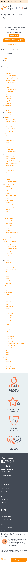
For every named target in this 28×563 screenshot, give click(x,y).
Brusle (5, 310)
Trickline (7, 135)
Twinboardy (8, 114)
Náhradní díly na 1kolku (11, 128)
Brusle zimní (8, 318)
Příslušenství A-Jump (11, 89)
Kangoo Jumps (9, 73)
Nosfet (7, 216)
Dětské (8, 255)
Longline (7, 138)
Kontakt (3, 1)
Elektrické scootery (8, 235)
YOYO (5, 299)
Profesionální (8, 124)
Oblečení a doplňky (8, 292)
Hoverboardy (7, 230)
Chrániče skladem (9, 350)
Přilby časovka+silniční (11, 345)
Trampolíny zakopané (10, 158)
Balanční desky (7, 193)
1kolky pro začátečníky (10, 119)
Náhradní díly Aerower (11, 82)
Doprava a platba (6, 516)
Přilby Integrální (10, 347)
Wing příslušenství (9, 190)
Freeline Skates (7, 112)
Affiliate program (6, 525)
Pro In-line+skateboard (12, 340)
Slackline (6, 133)
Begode (7, 211)
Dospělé (9, 257)
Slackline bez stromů (10, 153)
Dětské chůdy (8, 183)
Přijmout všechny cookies (19, 559)
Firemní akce (4, 499)
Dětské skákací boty (10, 93)
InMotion (8, 202)
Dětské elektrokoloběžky (11, 227)
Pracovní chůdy (9, 175)
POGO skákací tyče (8, 105)
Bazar (5, 359)
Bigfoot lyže (8, 283)
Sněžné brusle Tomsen (11, 244)
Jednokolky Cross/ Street (11, 121)
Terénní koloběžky (9, 306)
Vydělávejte (8, 297)
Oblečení (7, 294)
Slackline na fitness (10, 140)
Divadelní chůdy (9, 179)
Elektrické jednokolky (10, 130)
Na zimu (4, 239)
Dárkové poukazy (8, 287)
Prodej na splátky (6, 519)
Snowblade (8, 281)
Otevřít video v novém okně (14, 44)
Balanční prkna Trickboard (11, 195)
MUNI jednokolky (9, 123)
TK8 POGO (8, 107)
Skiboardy (8, 280)
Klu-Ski (5, 258)
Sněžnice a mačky (8, 273)
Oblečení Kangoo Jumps (12, 75)
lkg (5, 60)
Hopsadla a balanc (7, 70)
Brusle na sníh (9, 243)
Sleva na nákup (9, 290)
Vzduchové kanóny (8, 356)
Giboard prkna (10, 147)
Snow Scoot (6, 260)
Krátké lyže (6, 276)
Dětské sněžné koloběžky (11, 269)
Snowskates (8, 278)
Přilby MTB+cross (10, 336)
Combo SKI (6, 271)
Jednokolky (6, 117)
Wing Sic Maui (8, 186)
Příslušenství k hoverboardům (12, 232)
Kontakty (3, 530)
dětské (8, 324)
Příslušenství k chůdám (12, 181)
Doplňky (9, 101)
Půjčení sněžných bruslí (12, 248)
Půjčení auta (4, 502)
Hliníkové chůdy (7, 174)
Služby (7, 172)
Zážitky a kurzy (9, 288)
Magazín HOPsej (5, 522)
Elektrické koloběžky (8, 218)
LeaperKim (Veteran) (10, 214)
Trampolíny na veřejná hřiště (12, 167)
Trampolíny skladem (10, 156)
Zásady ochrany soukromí (21, 554)
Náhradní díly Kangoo (11, 77)
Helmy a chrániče (7, 333)
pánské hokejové (10, 320)
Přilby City (9, 348)
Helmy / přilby (10, 100)
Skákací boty (7, 85)
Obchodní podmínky (7, 527)
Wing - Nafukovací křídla (9, 184)
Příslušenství (8, 84)
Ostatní (4, 285)
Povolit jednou (14, 35)
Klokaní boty (7, 71)
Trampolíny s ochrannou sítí (11, 163)
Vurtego (7, 110)
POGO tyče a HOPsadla (10, 368)
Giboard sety (9, 145)
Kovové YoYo (8, 301)
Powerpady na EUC (11, 207)
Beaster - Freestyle (11, 265)
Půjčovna (5, 485)
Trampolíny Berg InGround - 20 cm (14, 160)
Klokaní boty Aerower (10, 80)
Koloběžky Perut (9, 223)
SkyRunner (8, 94)
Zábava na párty (12, 1)
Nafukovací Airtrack (10, 170)
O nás (5, 58)
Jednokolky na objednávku (11, 131)
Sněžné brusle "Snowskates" (10, 241)
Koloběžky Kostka (9, 228)
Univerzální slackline (10, 137)
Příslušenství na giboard (12, 151)
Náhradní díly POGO (10, 108)
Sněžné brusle (5, 488)
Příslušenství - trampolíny (11, 165)
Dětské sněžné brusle (11, 246)
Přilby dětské (10, 338)
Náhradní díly (10, 91)
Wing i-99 (8, 191)
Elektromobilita (6, 198)
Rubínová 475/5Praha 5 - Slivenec (7, 471)
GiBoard (7, 144)
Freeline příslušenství (10, 115)
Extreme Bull (8, 213)
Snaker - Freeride (10, 267)
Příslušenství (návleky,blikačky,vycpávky (15, 343)
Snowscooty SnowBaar (10, 264)
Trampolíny (6, 154)
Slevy (5, 370)
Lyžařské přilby (9, 253)
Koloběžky (6, 304)
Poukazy (9, 317)
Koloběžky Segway (9, 220)
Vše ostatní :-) (5, 505)
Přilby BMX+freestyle (11, 341)
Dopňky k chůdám (11, 177)
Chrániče (9, 98)
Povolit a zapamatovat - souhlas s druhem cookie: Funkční (14, 40)
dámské (8, 322)
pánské (8, 327)
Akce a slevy (5, 357)
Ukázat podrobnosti (4, 558)
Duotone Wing (9, 188)
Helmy (7, 334)
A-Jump (7, 87)
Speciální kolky (9, 126)
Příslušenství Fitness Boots (12, 78)
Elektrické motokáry (8, 234)
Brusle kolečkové (9, 326)
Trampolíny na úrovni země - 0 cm (14, 161)
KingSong (8, 209)
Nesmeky (8, 274)
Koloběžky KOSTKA (10, 237)
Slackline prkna (9, 197)
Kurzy (20, 1)
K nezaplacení (7, 354)
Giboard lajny (10, 149)
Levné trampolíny (9, 168)
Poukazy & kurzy (9, 251)
